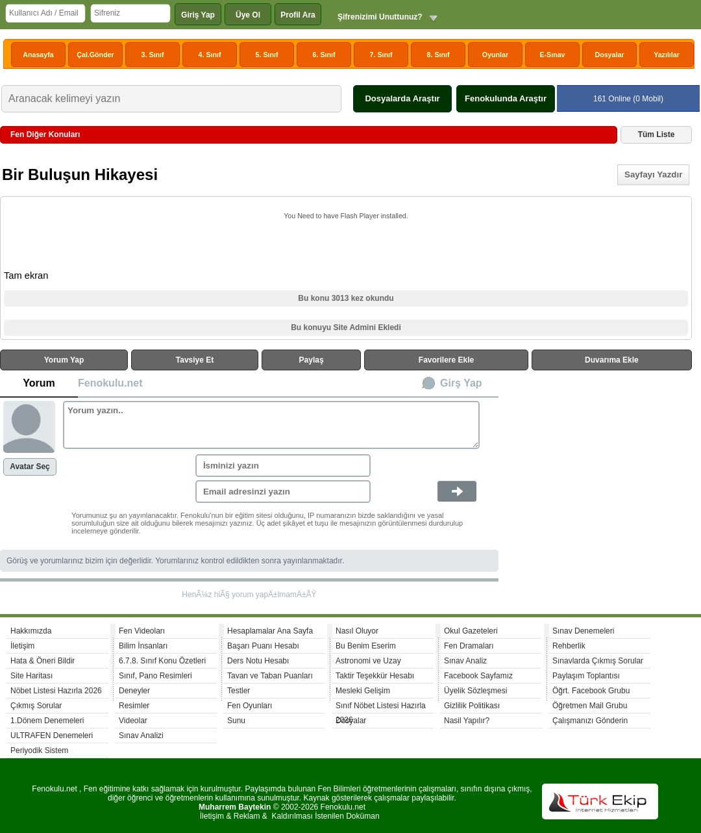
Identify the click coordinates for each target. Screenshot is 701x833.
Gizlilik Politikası (472, 705)
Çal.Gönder (95, 54)
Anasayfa (38, 54)
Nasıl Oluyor (357, 630)
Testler (238, 690)
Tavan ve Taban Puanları (270, 675)
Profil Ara (297, 14)
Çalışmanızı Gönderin (590, 720)
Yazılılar (667, 54)
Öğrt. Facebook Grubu (591, 690)
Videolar (133, 720)
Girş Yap (461, 383)
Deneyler (134, 690)
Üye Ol (248, 14)
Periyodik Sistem (39, 750)
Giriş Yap (198, 14)
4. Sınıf (210, 54)
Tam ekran (26, 275)
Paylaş (311, 360)
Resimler (134, 705)
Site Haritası (31, 675)
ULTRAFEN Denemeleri (51, 735)
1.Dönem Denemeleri (47, 720)
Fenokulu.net (110, 383)
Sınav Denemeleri (583, 630)
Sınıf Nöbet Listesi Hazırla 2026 (381, 707)
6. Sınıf (324, 54)
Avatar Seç (30, 466)
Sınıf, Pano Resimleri (155, 675)
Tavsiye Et (195, 360)
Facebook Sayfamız (478, 675)
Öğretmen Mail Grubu (589, 705)
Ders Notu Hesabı (258, 660)
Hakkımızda (30, 630)
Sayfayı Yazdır (653, 174)
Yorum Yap (64, 360)
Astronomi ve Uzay (368, 660)
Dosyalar (609, 54)
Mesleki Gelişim (363, 690)
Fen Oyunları (249, 705)
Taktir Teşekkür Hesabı (375, 675)
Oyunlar (495, 54)
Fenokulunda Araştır (506, 98)
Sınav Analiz (465, 660)
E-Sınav (552, 54)
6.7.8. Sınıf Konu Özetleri (162, 660)
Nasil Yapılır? (466, 720)
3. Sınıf (152, 54)
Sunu (236, 720)
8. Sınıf (438, 54)
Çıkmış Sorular (36, 705)
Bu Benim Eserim (366, 645)
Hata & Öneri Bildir (42, 660)
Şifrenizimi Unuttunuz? (380, 16)
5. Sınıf (267, 54)
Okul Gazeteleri (471, 630)
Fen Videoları (142, 630)
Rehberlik (568, 645)
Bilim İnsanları (143, 645)
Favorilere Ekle (446, 360)
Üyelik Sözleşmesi (475, 690)
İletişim (22, 645)
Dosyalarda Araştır (402, 98)
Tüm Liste (656, 134)
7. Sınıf (381, 54)
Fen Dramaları (469, 645)
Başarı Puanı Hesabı (263, 645)
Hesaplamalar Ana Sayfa (270, 630)
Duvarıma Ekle (612, 360)
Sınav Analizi (141, 735)
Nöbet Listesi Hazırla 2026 (56, 690)
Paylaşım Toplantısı (586, 675)
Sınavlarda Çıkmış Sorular (597, 660)
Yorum (39, 383)
